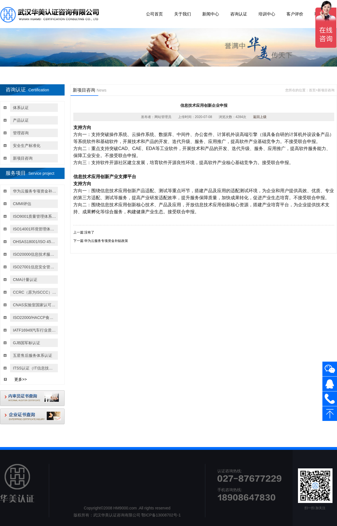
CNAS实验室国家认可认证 (34, 305)
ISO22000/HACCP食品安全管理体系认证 (34, 317)
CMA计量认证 (25, 279)
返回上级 (260, 117)
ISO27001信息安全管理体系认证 (34, 267)
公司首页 (154, 14)
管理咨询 (21, 133)
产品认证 (21, 120)
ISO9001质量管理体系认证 (34, 216)
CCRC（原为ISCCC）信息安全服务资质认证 (34, 292)
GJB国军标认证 (26, 343)
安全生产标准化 (26, 145)
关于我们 (182, 14)
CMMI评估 (22, 203)
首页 (312, 90)
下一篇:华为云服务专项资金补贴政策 (100, 241)
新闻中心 (210, 14)
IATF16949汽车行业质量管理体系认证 (34, 330)
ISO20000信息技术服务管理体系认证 (34, 254)
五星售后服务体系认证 (32, 355)
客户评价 (294, 14)
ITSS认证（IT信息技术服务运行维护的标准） (34, 368)
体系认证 (21, 107)
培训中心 (266, 14)
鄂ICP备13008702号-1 (161, 515)
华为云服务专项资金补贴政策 (34, 191)
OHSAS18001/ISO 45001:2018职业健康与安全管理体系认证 (34, 241)
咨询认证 (238, 14)
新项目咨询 (23, 158)
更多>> (20, 379)
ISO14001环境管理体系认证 (34, 229)
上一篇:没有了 (83, 232)
